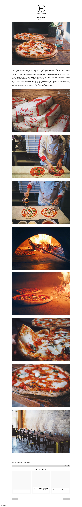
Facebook (28, 462)
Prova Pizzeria (41, 455)
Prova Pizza (14, 74)
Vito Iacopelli (62, 69)
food (14, 465)
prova (28, 465)
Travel (15, 1)
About (3, 1)
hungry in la (18, 465)
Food (11, 1)
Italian (22, 465)
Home (7, 1)
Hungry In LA (5, 505)
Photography (21, 1)
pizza (25, 465)
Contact (27, 1)
